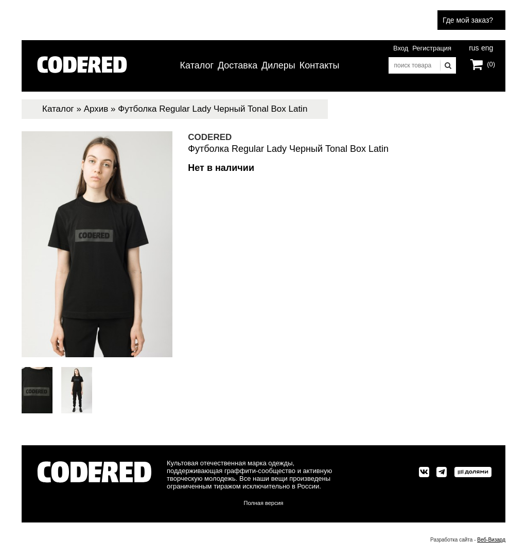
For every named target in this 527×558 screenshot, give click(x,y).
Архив (96, 109)
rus (474, 47)
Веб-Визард (491, 540)
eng (486, 47)
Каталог (197, 65)
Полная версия (264, 503)
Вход (400, 48)
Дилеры (278, 65)
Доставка (237, 65)
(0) (491, 64)
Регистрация (431, 48)
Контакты (320, 65)
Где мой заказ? (468, 20)
